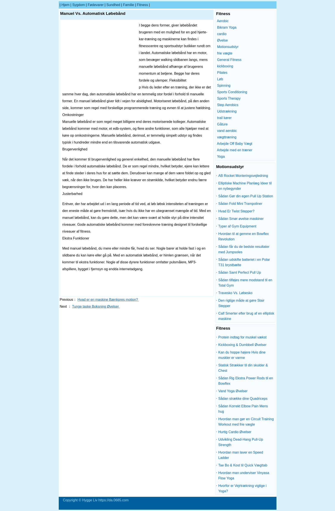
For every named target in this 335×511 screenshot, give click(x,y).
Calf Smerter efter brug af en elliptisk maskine (246, 316)
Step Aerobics (227, 105)
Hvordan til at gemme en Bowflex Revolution (243, 236)
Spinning (223, 85)
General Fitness (229, 60)
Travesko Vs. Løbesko (235, 293)
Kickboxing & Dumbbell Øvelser (242, 345)
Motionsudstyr (228, 47)
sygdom (78, 5)
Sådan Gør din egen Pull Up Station (245, 196)
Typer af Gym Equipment (237, 226)
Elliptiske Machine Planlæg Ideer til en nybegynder (245, 185)
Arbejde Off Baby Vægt (234, 143)
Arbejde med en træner (234, 150)
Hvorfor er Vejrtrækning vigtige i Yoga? (242, 488)
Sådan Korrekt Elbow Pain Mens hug (243, 408)
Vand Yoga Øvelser (233, 391)
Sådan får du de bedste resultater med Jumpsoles (244, 249)
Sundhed (113, 5)
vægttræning (226, 137)
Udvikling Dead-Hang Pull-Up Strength (240, 442)
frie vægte (224, 53)
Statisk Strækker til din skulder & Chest (243, 367)
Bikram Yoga (226, 27)
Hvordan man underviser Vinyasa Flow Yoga (243, 475)
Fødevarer (96, 5)
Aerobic (222, 21)
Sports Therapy (229, 98)
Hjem (65, 5)
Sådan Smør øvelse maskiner (241, 219)
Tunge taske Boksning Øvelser (96, 306)
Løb (220, 79)
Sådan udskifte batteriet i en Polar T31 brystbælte (244, 262)
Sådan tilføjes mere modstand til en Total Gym (245, 282)
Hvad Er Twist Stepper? (236, 211)
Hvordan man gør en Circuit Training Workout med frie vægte (246, 421)
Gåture (222, 124)
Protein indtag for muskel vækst (242, 337)
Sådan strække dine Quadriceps (243, 398)
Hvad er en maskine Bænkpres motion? (108, 299)
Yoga (221, 156)
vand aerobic (227, 131)
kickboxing (225, 66)
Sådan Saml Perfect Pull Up (239, 272)
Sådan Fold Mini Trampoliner (240, 203)
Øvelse (222, 40)
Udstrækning (227, 111)
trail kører (224, 118)
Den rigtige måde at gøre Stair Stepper (241, 303)
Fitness (142, 5)
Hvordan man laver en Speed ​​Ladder (241, 455)
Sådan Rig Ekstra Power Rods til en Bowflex (245, 380)
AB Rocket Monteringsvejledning (243, 176)
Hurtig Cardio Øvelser (235, 432)
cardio (222, 34)
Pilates (222, 72)
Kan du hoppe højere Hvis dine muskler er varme (242, 355)
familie (128, 5)
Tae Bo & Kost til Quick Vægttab (242, 465)
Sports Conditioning (232, 92)
